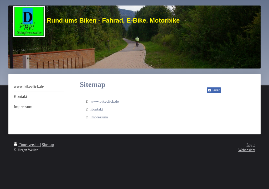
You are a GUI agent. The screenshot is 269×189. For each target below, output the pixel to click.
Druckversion (27, 145)
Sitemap (48, 145)
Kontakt (96, 109)
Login (251, 145)
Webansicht (246, 150)
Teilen (214, 90)
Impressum (99, 117)
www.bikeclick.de (104, 101)
